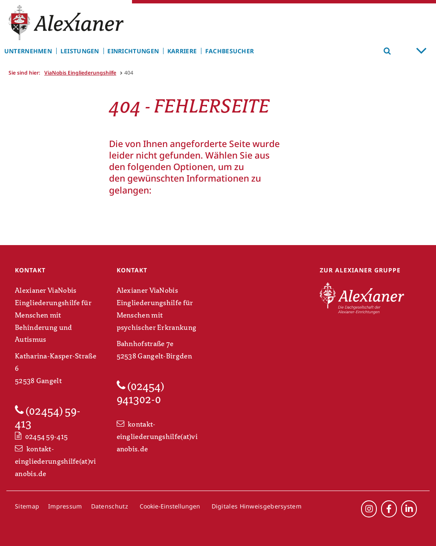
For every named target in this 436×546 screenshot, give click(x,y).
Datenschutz (109, 506)
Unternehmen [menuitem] (28, 51)
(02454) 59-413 (47, 417)
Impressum (65, 506)
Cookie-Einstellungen (170, 506)
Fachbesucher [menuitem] (229, 51)
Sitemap (27, 506)
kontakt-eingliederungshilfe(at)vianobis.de (55, 461)
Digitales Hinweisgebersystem (256, 506)
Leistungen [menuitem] (79, 51)
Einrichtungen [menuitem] (133, 51)
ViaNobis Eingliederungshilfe (80, 72)
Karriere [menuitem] (182, 51)
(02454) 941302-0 (140, 393)
